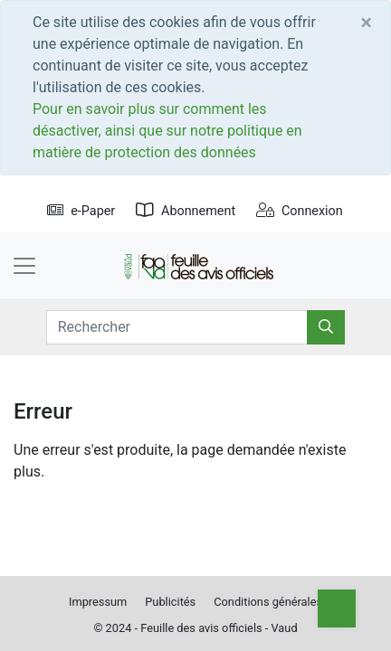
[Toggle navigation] (24, 266)
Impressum (98, 602)
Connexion (299, 211)
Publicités (170, 602)
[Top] (337, 608)
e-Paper (81, 211)
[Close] (366, 22)
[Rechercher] (326, 327)
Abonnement (185, 211)
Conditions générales (268, 602)
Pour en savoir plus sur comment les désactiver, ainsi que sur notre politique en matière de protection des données (167, 130)
